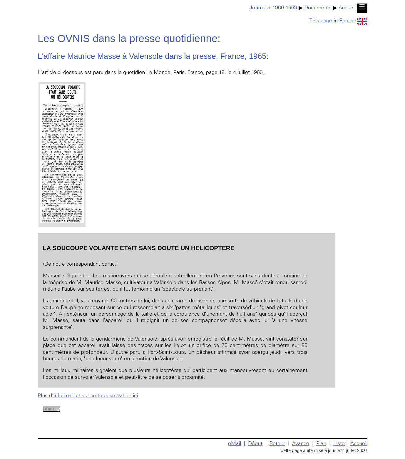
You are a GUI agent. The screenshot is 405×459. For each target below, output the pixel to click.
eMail (234, 444)
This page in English (338, 21)
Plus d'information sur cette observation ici (88, 396)
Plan (321, 444)
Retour (277, 444)
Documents (318, 8)
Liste (339, 444)
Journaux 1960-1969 (273, 8)
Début (255, 444)
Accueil (347, 8)
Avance (300, 444)
